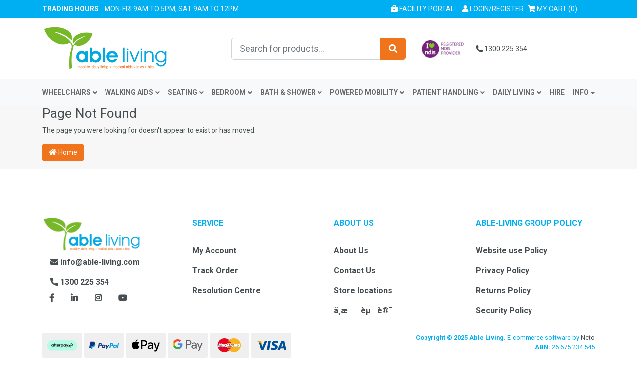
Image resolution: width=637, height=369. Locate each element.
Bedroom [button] (232, 92)
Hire (557, 92)
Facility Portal (422, 9)
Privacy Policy (502, 270)
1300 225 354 (501, 49)
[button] (493, 9)
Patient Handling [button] (448, 92)
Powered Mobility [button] (367, 92)
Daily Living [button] (517, 92)
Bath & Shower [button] (291, 92)
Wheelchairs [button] (69, 92)
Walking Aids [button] (132, 92)
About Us (351, 250)
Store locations (363, 290)
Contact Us (355, 270)
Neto (588, 337)
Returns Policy (503, 290)
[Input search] (306, 49)
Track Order (215, 270)
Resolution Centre (226, 290)
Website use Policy (511, 250)
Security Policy (504, 310)
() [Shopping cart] (554, 8)
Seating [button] (186, 92)
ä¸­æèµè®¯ (363, 310)
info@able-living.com (95, 262)
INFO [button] (581, 92)
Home (63, 152)
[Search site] (393, 49)
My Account (214, 250)
